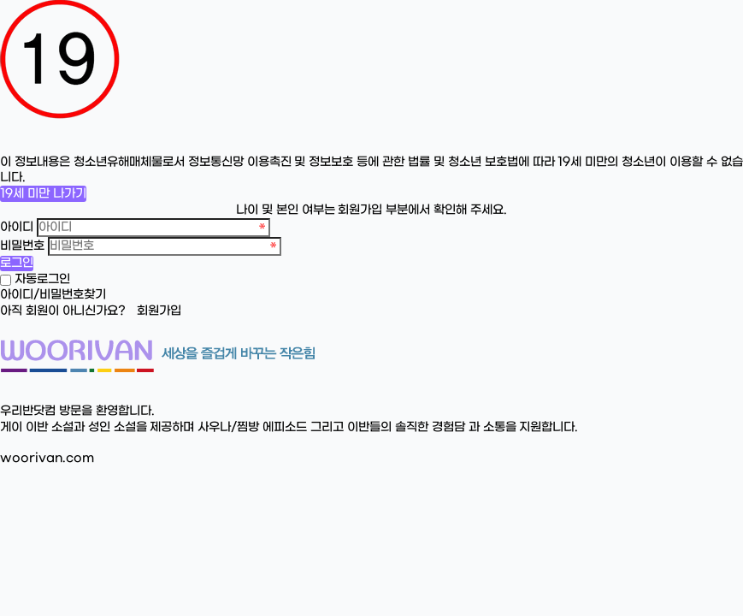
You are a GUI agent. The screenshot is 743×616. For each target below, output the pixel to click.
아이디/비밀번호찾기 (53, 294)
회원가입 (159, 311)
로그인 (16, 263)
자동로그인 (42, 279)
